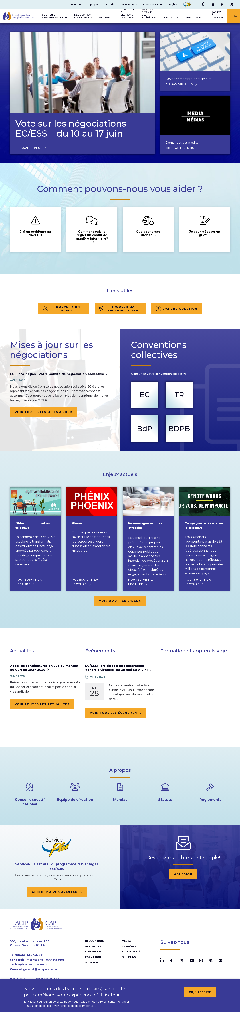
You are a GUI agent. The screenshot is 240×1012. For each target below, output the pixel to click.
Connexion (75, 4)
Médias (126, 941)
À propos (93, 4)
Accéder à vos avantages (57, 892)
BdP (144, 428)
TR (179, 394)
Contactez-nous (153, 4)
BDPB (179, 428)
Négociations (94, 941)
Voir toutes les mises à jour (43, 412)
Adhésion (183, 874)
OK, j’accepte (200, 992)
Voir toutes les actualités (42, 704)
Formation (92, 957)
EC (145, 394)
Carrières (128, 947)
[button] (203, 4)
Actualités (110, 4)
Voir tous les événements (116, 713)
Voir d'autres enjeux (120, 601)
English (172, 4)
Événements (129, 4)
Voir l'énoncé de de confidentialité (75, 1005)
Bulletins (128, 957)
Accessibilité (131, 952)
